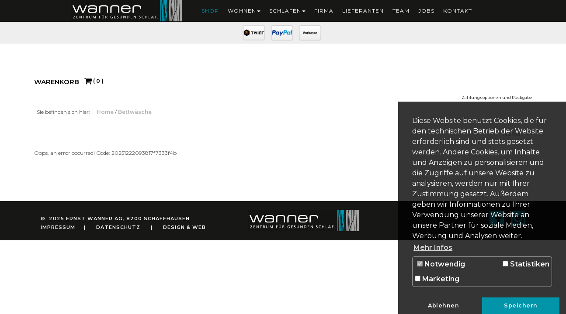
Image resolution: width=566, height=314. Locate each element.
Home (106, 112)
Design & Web (184, 227)
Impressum (58, 227)
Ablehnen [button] (443, 305)
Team (401, 10)
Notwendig (441, 264)
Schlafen (287, 10)
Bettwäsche (135, 112)
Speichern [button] (521, 305)
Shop (210, 10)
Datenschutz (118, 227)
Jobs (426, 10)
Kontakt (457, 10)
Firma (323, 10)
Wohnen (244, 10)
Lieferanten (363, 10)
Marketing (437, 279)
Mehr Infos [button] (432, 247)
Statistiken (526, 264)
